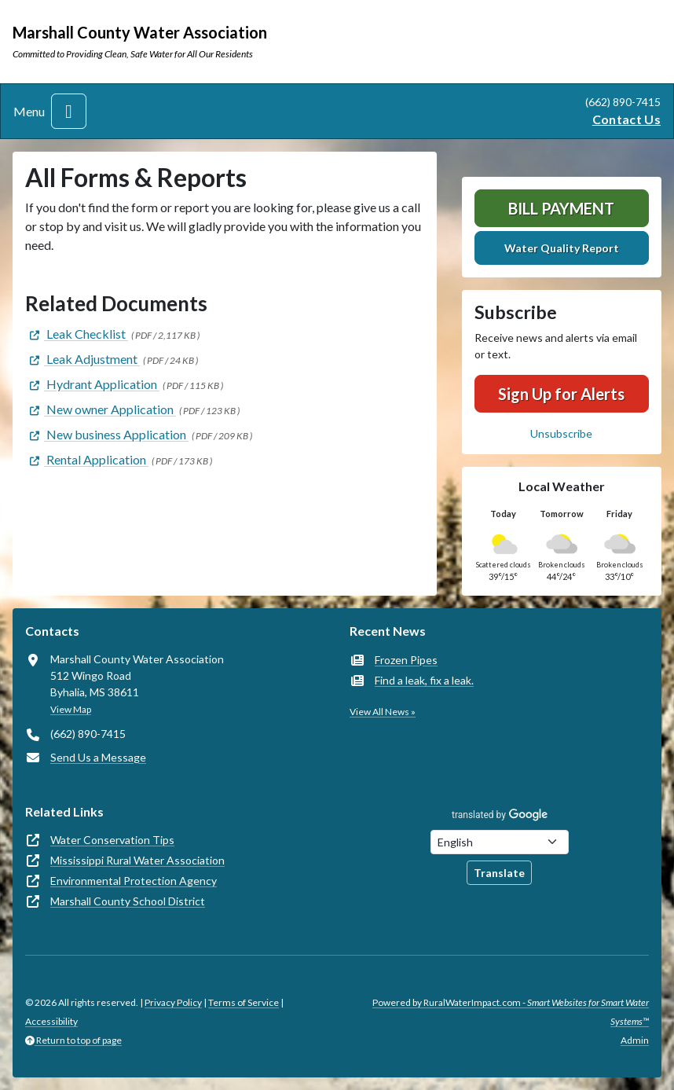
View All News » (383, 711)
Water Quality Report (561, 248)
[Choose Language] (499, 842)
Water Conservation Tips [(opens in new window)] (112, 839)
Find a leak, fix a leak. (424, 680)
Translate (499, 872)
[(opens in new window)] (76, 333)
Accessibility (51, 1021)
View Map (70, 709)
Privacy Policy (173, 1002)
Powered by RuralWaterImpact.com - (510, 1011)
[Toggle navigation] (68, 111)
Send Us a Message (98, 757)
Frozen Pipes (406, 659)
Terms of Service (243, 1002)
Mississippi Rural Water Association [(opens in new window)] (137, 860)
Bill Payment (561, 208)
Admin (635, 1040)
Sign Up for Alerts (561, 393)
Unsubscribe (561, 433)
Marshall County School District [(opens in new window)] (127, 901)
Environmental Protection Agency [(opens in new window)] (133, 880)
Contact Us (626, 119)
